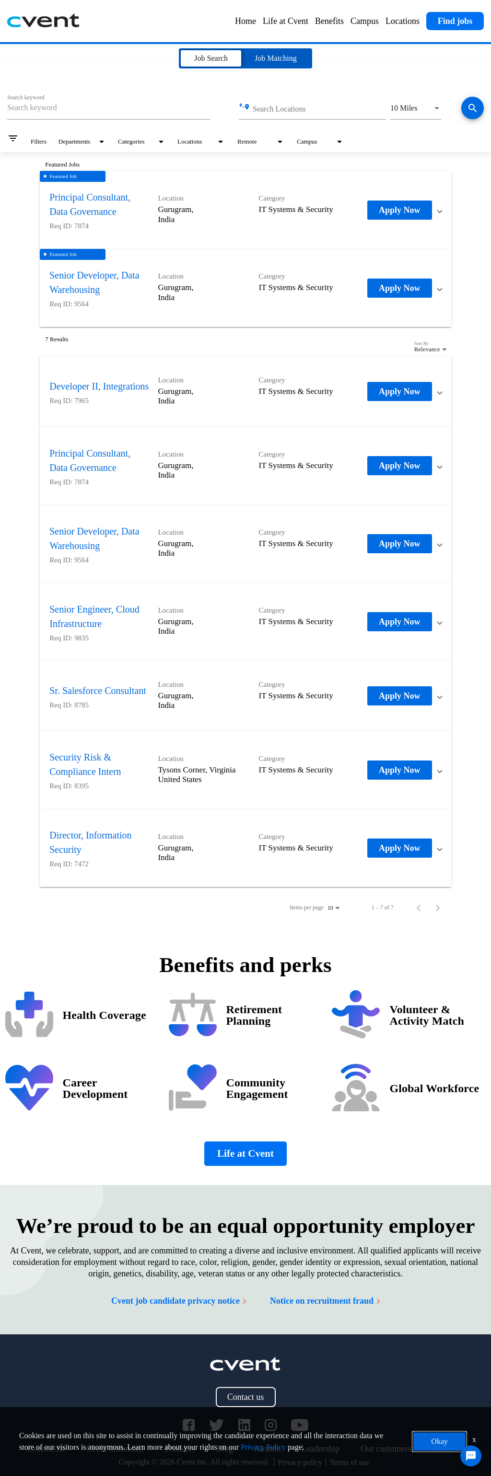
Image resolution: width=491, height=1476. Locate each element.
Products (180, 1449)
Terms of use (349, 1462)
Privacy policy (300, 1462)
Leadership (320, 1449)
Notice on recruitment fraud (325, 1301)
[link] (245, 210)
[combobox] (108, 107)
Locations (403, 21)
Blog (224, 1449)
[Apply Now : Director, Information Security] (399, 848)
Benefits (329, 21)
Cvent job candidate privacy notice (178, 1301)
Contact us (245, 1397)
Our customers (386, 1449)
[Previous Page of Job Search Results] (418, 907)
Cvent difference (115, 1449)
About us (448, 1449)
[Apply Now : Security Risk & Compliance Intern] (399, 770)
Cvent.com (46, 1449)
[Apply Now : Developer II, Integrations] (399, 391)
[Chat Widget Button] (470, 1455)
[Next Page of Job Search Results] (437, 907)
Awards (267, 1449)
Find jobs (455, 21)
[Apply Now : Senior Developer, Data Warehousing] (399, 288)
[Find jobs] (472, 109)
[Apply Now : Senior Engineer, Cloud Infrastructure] (399, 621)
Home (245, 21)
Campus (365, 21)
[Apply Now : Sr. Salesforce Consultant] (399, 695)
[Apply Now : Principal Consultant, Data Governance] (399, 210)
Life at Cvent (285, 21)
